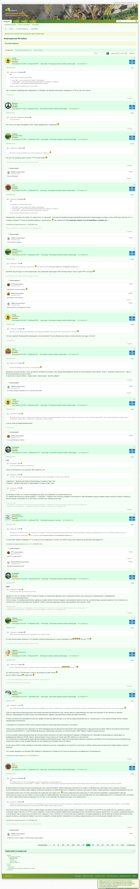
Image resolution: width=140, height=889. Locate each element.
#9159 (132, 457)
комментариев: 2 (15, 548)
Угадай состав (100, 876)
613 (98, 845)
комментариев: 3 (15, 280)
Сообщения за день (10, 24)
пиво (13, 293)
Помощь (78, 876)
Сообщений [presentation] (9, 50)
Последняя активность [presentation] (23, 50)
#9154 (132, 195)
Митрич (15, 103)
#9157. (131, 386)
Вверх (134, 876)
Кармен (15, 650)
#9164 (132, 701)
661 (113, 845)
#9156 (132, 324)
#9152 (132, 113)
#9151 (132, 68)
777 (13, 185)
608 (73, 845)
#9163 (132, 660)
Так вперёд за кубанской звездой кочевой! (21, 868)
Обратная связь (88, 876)
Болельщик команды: (55, 63)
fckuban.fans (39, 33)
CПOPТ (12, 859)
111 (54, 845)
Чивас (13, 172)
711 (117, 845)
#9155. (131, 284)
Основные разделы (22, 29)
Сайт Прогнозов (112, 876)
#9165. (131, 833)
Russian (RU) (9, 876)
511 (58, 845)
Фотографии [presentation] (38, 50)
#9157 (132, 358)
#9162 (132, 628)
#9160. (131, 552)
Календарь (35, 24)
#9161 (132, 583)
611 (88, 845)
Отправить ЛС (83, 63)
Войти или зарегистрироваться (125, 2)
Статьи (23, 21)
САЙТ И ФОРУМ (14, 862)
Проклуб (11, 867)
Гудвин (14, 134)
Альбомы (9, 870)
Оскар (14, 691)
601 (68, 845)
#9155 (132, 259)
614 (103, 845)
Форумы (7, 21)
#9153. (131, 171)
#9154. (131, 237)
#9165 (132, 774)
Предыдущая (42, 845)
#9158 (132, 409)
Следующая (131, 845)
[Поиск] (125, 21)
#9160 (132, 524)
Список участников (24, 24)
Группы (32, 21)
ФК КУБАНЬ (34, 29)
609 (78, 845)
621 (108, 845)
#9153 (132, 143)
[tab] (9, 50)
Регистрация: (16, 63)
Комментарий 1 (14, 168)
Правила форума (124, 876)
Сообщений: (31, 63)
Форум (11, 29)
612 (93, 845)
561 (63, 845)
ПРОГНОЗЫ (13, 861)
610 (83, 845)
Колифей (15, 447)
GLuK (14, 58)
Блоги (15, 21)
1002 (122, 845)
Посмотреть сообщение (24, 72)
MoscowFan (16, 515)
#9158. (131, 435)
